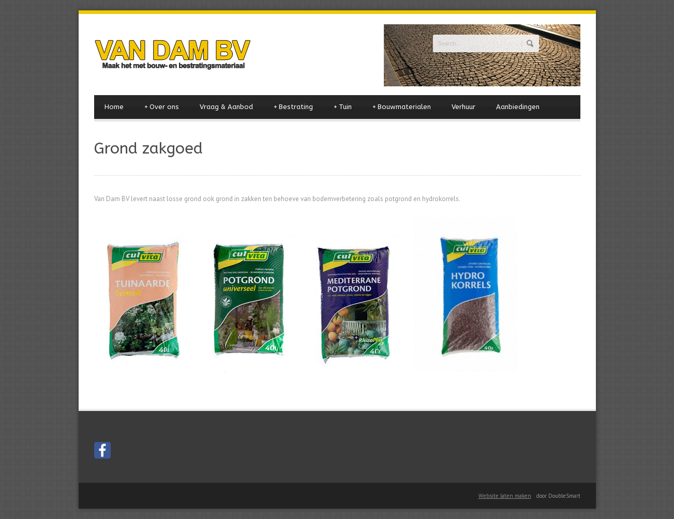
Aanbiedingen (518, 107)
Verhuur (463, 107)
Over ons (161, 107)
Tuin (343, 107)
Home (114, 107)
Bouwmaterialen (401, 107)
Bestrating (293, 107)
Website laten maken (504, 495)
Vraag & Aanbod (226, 107)
